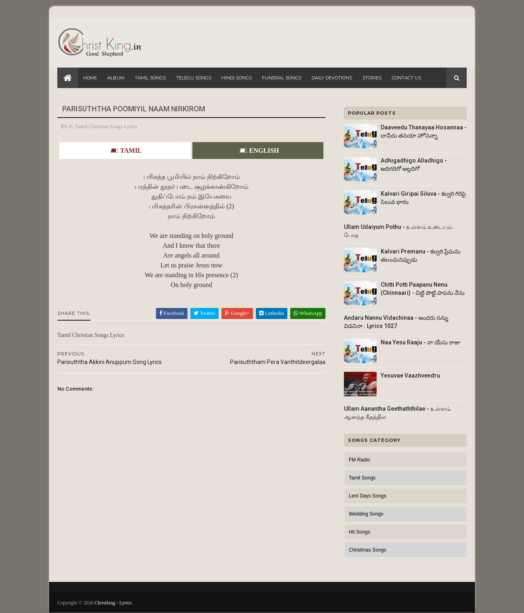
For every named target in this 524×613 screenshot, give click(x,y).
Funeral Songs (281, 78)
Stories (372, 78)
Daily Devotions (332, 78)
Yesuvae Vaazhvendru (410, 375)
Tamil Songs (150, 78)
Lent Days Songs (367, 496)
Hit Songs (359, 532)
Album (115, 78)
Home (90, 78)
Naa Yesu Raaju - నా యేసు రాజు (420, 342)
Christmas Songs (367, 550)
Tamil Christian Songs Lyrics (106, 126)
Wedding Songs (366, 514)
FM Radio (359, 460)
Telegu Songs (193, 78)
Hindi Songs (236, 78)
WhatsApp (308, 313)
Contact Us (406, 78)
